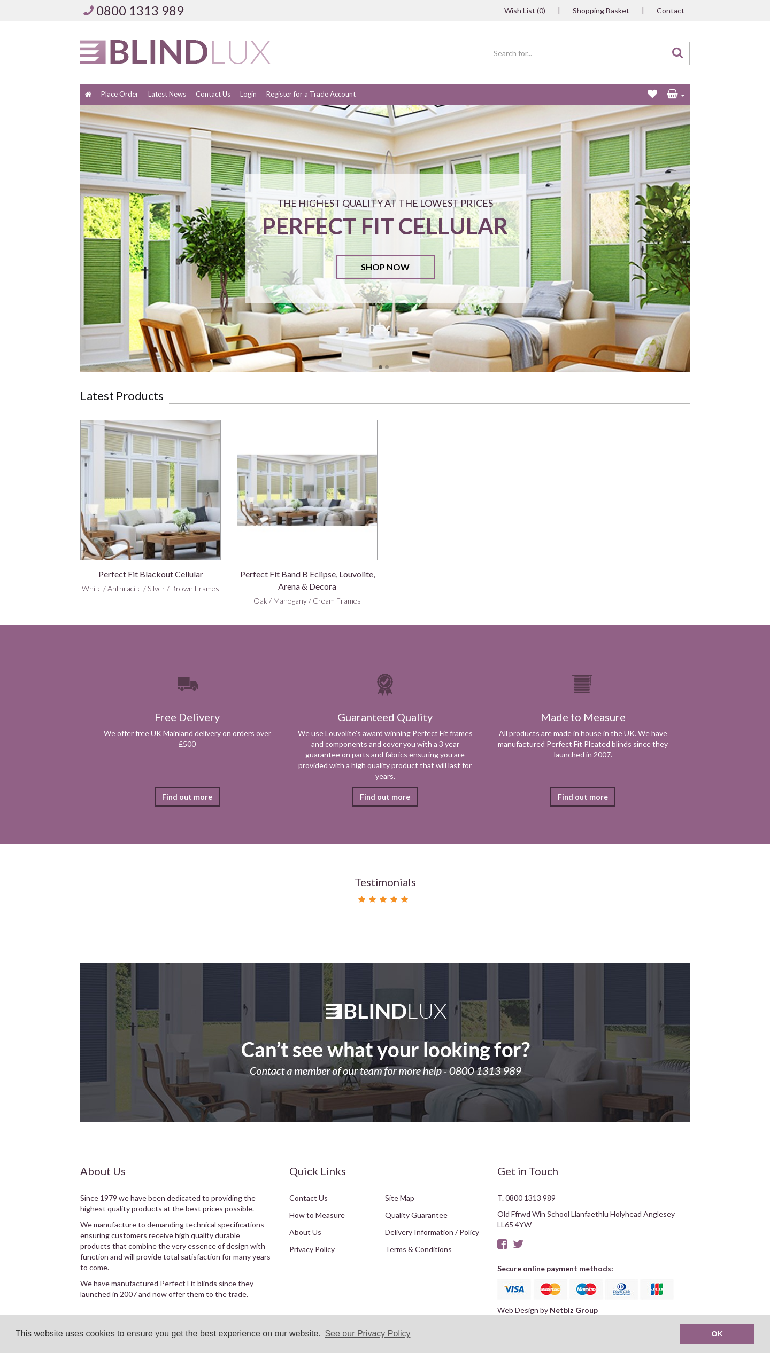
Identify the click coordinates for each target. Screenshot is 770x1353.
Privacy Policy (312, 1249)
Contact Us (213, 94)
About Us (305, 1232)
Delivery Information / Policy (432, 1232)
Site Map (399, 1197)
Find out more (187, 796)
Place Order (119, 94)
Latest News (167, 94)
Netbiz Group (574, 1310)
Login (248, 94)
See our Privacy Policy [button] (367, 1333)
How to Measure (317, 1214)
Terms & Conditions (418, 1249)
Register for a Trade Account (311, 94)
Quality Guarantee (416, 1214)
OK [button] (717, 1333)
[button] (676, 94)
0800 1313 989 (140, 10)
